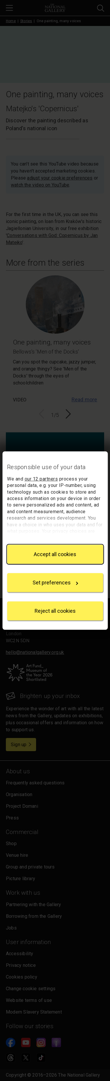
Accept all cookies (55, 554)
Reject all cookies (55, 611)
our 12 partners (41, 479)
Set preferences (55, 582)
